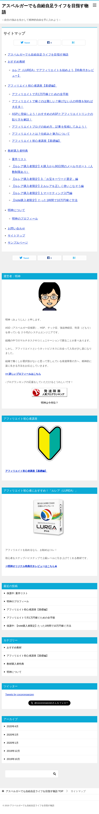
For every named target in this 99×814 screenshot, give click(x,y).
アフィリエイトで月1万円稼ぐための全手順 (40, 94)
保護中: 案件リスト (17, 593)
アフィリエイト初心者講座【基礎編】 (32, 85)
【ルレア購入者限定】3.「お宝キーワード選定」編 (45, 178)
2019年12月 (13, 750)
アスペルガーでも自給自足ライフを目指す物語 (38, 54)
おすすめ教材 (16, 61)
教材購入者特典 (18, 150)
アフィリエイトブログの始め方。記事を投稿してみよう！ (49, 126)
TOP (34, 791)
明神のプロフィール (25, 218)
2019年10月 (13, 759)
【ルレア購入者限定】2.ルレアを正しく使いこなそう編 (48, 186)
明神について (16, 210)
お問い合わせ (16, 228)
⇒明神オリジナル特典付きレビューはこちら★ (31, 566)
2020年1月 (12, 742)
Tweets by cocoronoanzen (19, 694)
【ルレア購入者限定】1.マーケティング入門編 (42, 193)
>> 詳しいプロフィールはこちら (23, 373)
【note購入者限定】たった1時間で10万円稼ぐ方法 (45, 200)
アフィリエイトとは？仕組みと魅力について (41, 133)
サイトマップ (16, 235)
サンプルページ (18, 242)
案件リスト (19, 159)
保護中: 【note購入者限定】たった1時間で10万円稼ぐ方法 (39, 625)
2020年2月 (12, 734)
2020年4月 (12, 726)
